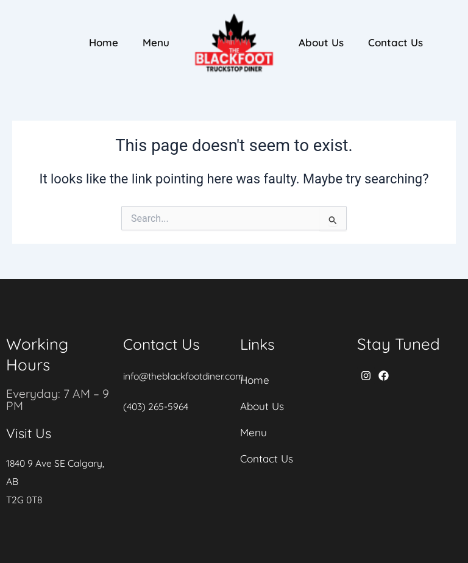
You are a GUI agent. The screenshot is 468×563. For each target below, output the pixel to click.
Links (258, 344)
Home (103, 42)
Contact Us (395, 42)
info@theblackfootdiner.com (186, 376)
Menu (156, 42)
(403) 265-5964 (156, 406)
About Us (321, 42)
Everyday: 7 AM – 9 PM (58, 399)
